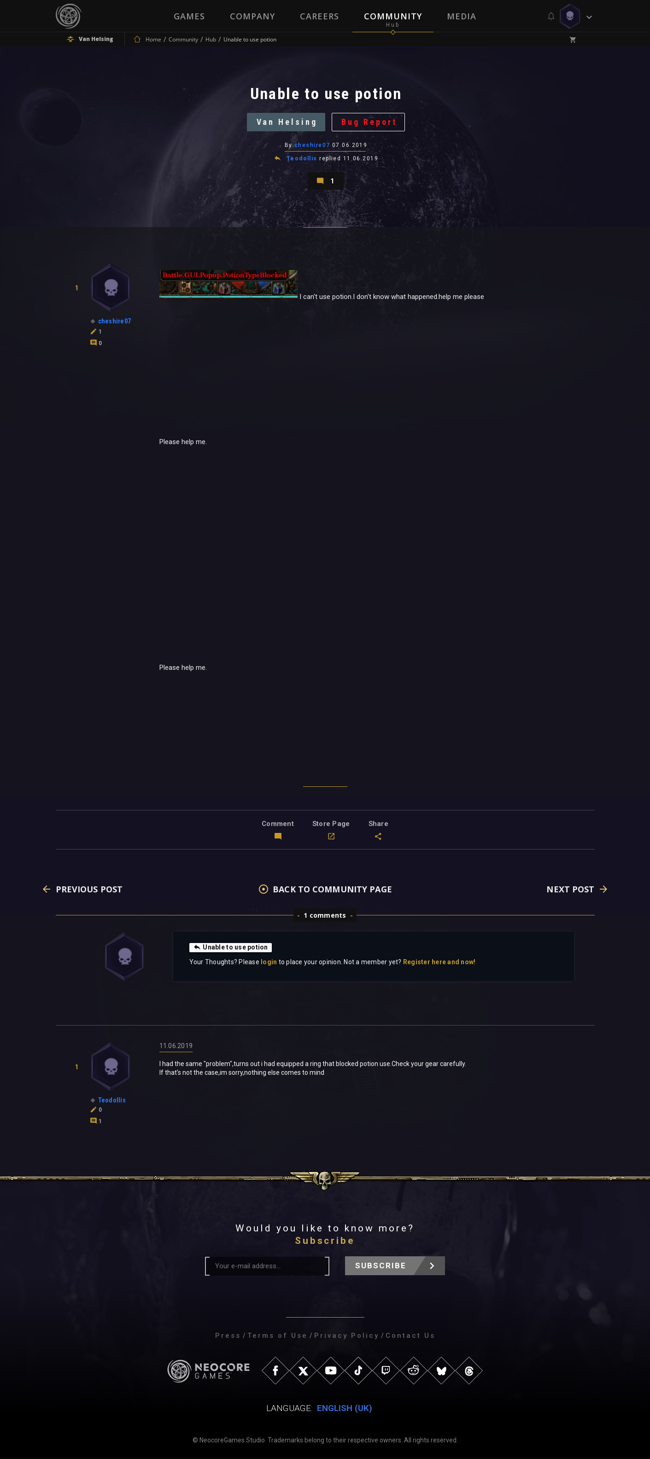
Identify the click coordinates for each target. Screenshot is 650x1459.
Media (461, 16)
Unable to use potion (230, 947)
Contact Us (410, 1336)
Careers (319, 16)
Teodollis (302, 158)
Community (393, 16)
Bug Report (369, 122)
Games (189, 16)
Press (228, 1336)
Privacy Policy (346, 1336)
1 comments (325, 915)
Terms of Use (277, 1336)
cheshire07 (312, 145)
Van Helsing (286, 122)
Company (252, 16)
